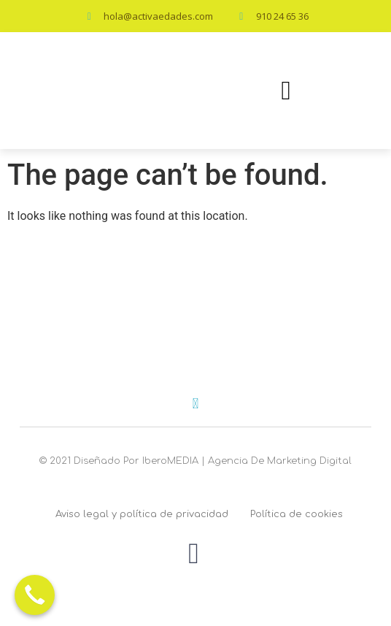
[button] (285, 90)
